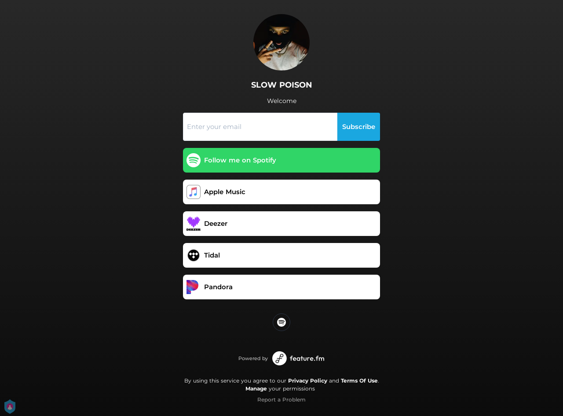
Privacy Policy (307, 380)
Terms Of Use (359, 380)
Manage (256, 388)
